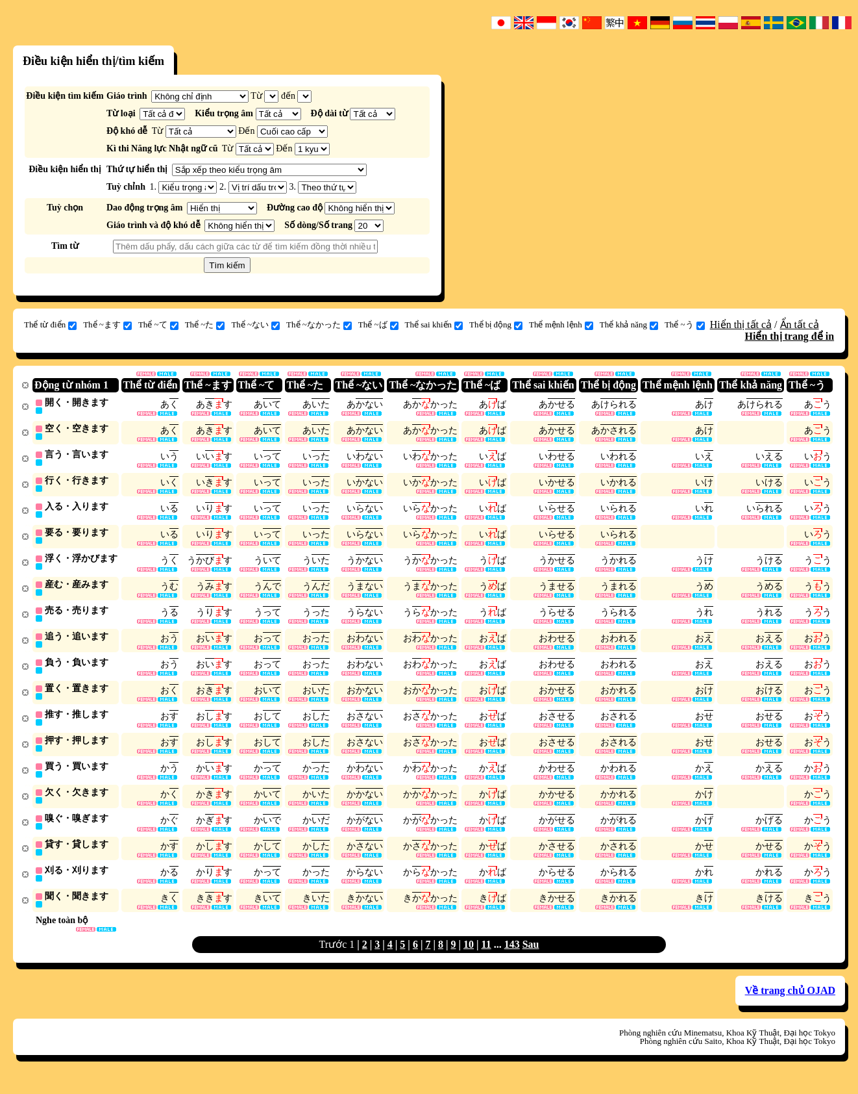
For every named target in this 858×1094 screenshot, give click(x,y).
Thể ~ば (378, 325)
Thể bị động (495, 325)
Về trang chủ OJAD (790, 1003)
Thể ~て (158, 325)
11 (486, 957)
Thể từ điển (50, 325)
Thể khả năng (629, 325)
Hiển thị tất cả (741, 324)
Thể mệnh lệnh (561, 325)
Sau (530, 957)
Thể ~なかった (319, 325)
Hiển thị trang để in (789, 336)
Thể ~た (205, 325)
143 (512, 957)
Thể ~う (685, 325)
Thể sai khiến (434, 325)
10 (468, 957)
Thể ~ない (255, 325)
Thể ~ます (107, 325)
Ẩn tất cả (799, 324)
